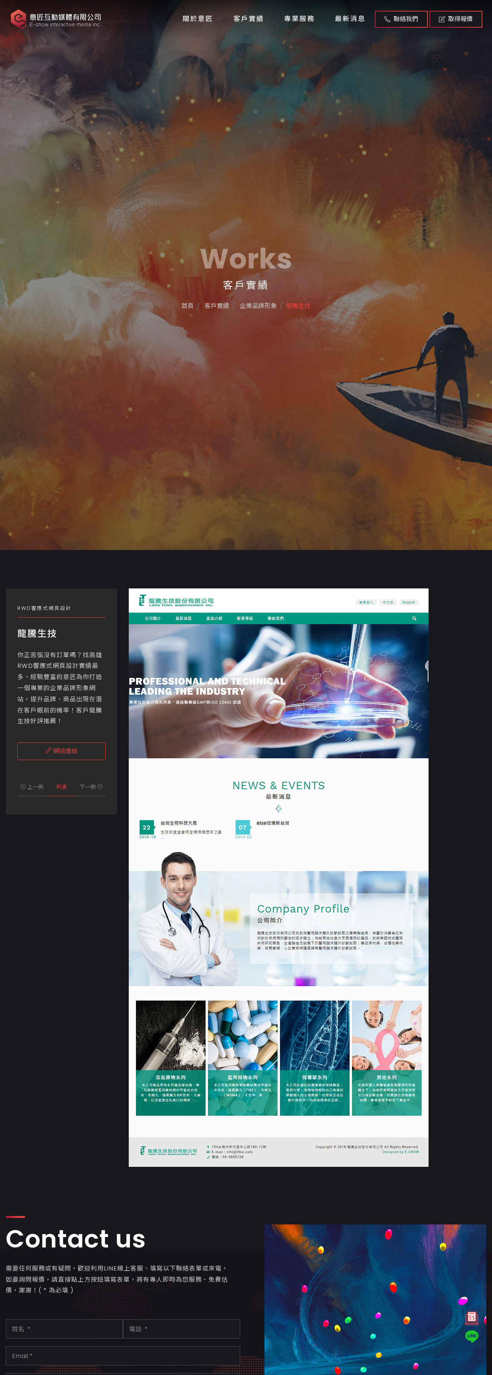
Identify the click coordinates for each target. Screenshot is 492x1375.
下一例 (91, 787)
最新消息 (350, 18)
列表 (61, 787)
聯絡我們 (401, 19)
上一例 (31, 787)
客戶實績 (248, 18)
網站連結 (61, 751)
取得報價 (456, 19)
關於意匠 (198, 18)
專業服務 (299, 18)
